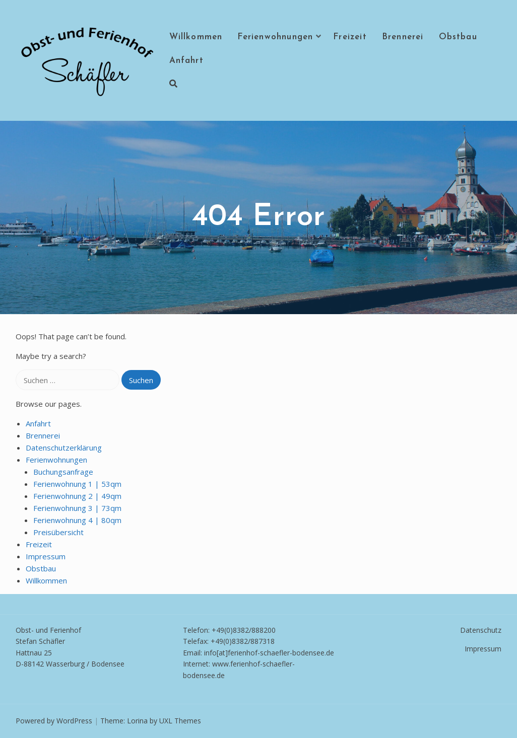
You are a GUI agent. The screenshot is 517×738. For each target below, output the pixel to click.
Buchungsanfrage (63, 472)
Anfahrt (186, 60)
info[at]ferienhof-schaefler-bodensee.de (269, 652)
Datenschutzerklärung (64, 447)
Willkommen (196, 37)
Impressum (46, 556)
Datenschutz (480, 630)
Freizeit (350, 37)
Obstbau (458, 37)
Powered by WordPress (54, 720)
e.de (218, 675)
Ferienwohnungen (275, 37)
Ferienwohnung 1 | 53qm (77, 484)
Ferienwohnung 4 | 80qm (77, 520)
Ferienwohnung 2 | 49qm (77, 496)
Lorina (137, 720)
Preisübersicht (58, 532)
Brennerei (403, 37)
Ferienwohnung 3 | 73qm (77, 508)
